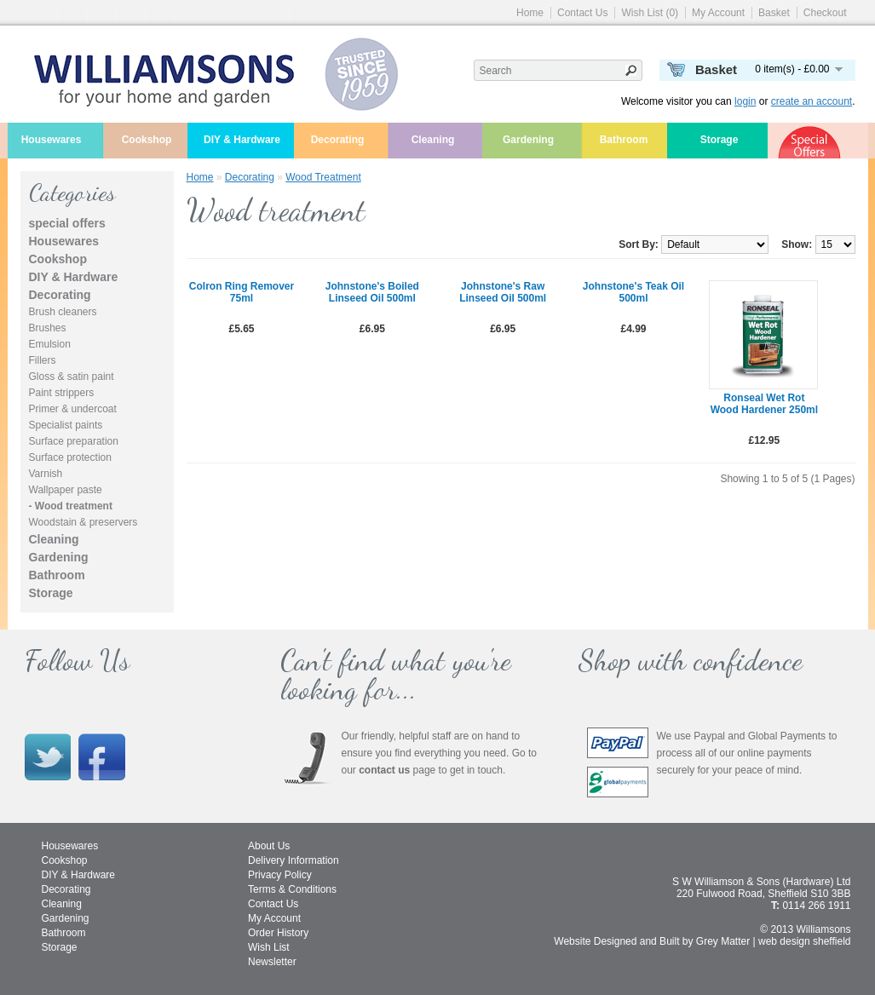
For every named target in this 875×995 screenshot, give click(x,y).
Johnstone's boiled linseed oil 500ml (372, 292)
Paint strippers (62, 393)
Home (530, 13)
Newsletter (272, 962)
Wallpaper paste (65, 490)
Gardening (528, 140)
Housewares (51, 140)
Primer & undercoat (73, 409)
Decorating (338, 140)
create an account (811, 101)
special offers (67, 223)
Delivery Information (293, 860)
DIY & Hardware (242, 140)
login (745, 101)
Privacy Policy (280, 875)
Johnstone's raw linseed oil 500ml (502, 292)
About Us (269, 846)
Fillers (42, 360)
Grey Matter (723, 941)
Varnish (46, 474)
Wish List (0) (649, 13)
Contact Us (582, 13)
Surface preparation (73, 441)
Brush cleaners (63, 312)
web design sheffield (804, 941)
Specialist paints (66, 425)
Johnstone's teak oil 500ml (633, 292)
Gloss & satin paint (71, 376)
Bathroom (624, 140)
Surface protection (70, 457)
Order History (278, 933)
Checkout (825, 13)
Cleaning (433, 140)
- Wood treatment (70, 506)
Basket (774, 13)
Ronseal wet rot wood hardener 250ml (764, 404)
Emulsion (50, 344)
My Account (718, 13)
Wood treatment (323, 177)
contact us (384, 770)
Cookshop (147, 140)
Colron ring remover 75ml (241, 292)
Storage (719, 140)
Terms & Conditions (292, 889)
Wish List (269, 947)
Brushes (47, 328)
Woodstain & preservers (83, 522)
